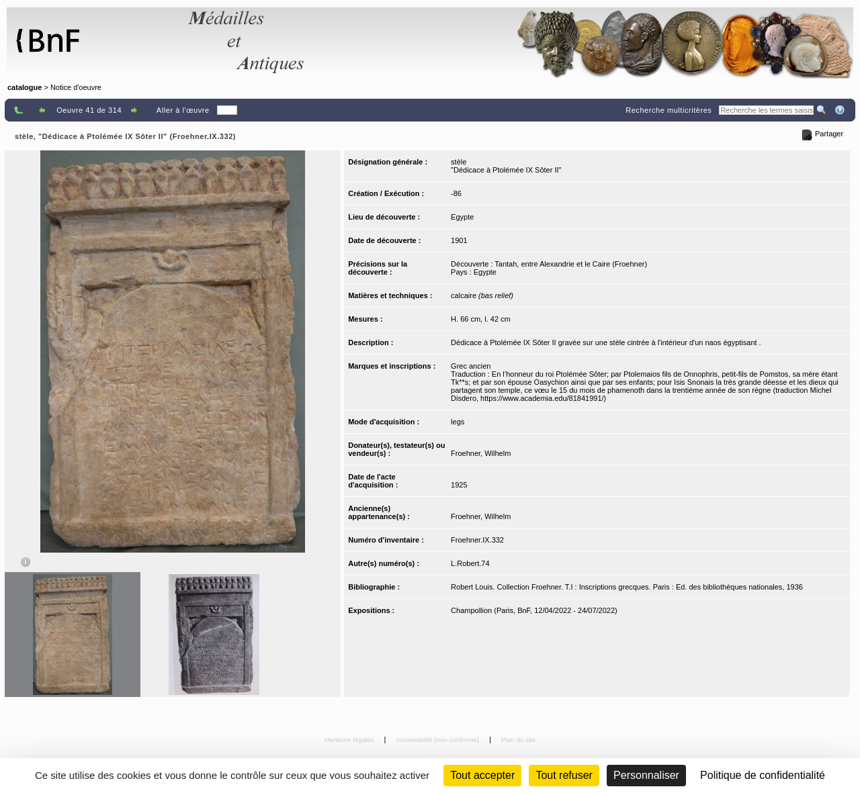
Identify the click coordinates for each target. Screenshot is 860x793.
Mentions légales (350, 739)
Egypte (462, 217)
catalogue (24, 87)
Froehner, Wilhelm (481, 453)
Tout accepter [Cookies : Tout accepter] (482, 775)
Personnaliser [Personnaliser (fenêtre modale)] (646, 775)
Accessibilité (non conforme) (438, 739)
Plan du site (518, 739)
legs (457, 422)
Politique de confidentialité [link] (762, 775)
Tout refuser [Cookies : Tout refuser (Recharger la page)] (563, 775)
